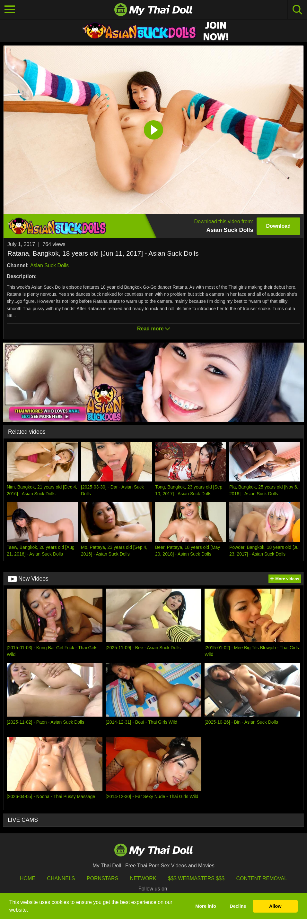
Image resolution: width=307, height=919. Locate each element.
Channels (61, 878)
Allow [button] (275, 906)
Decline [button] (238, 906)
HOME (27, 878)
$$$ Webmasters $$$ (196, 878)
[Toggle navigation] (9, 9)
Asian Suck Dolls (49, 265)
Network (143, 878)
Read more (153, 328)
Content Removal (261, 878)
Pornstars (102, 878)
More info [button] (205, 906)
